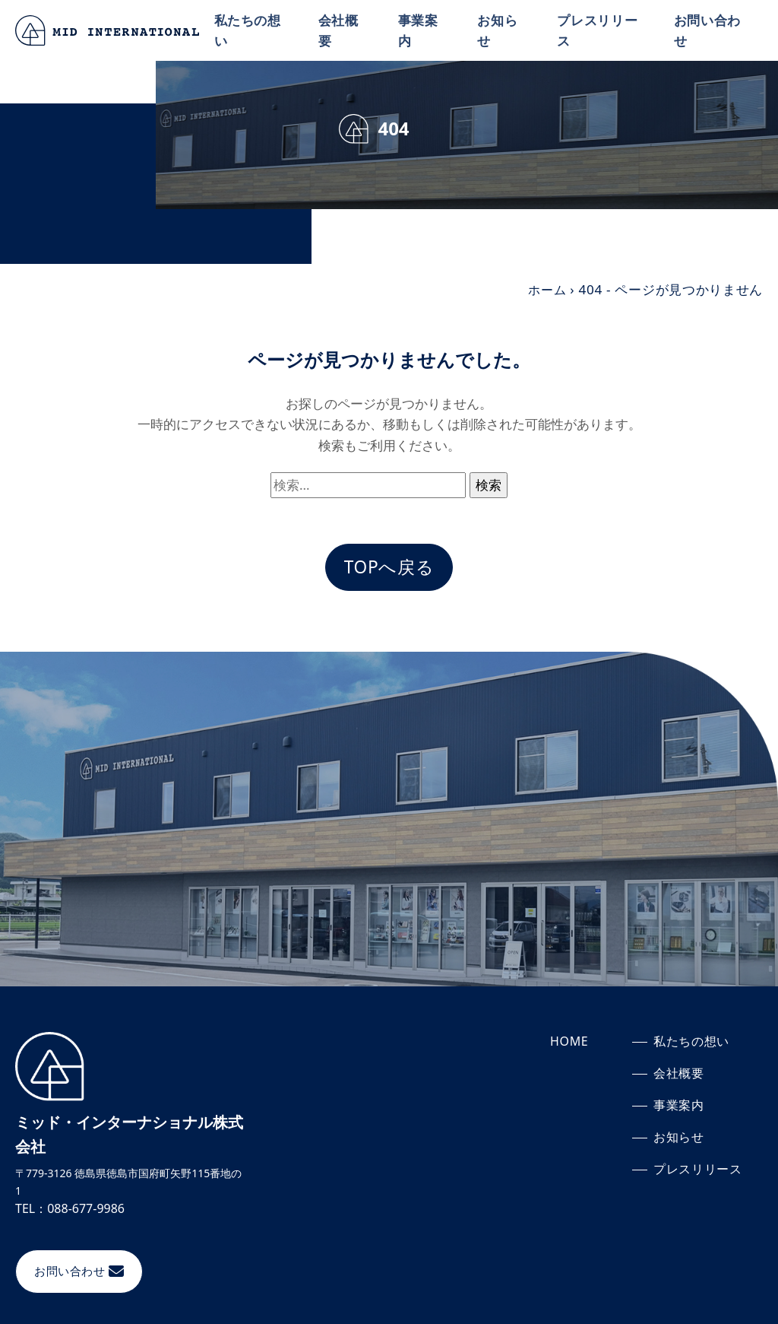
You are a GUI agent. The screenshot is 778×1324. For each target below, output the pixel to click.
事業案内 (420, 30)
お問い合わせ (708, 30)
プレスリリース (599, 30)
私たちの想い (251, 30)
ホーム (546, 289)
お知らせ (499, 30)
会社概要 (341, 30)
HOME (569, 1042)
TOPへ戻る (389, 567)
